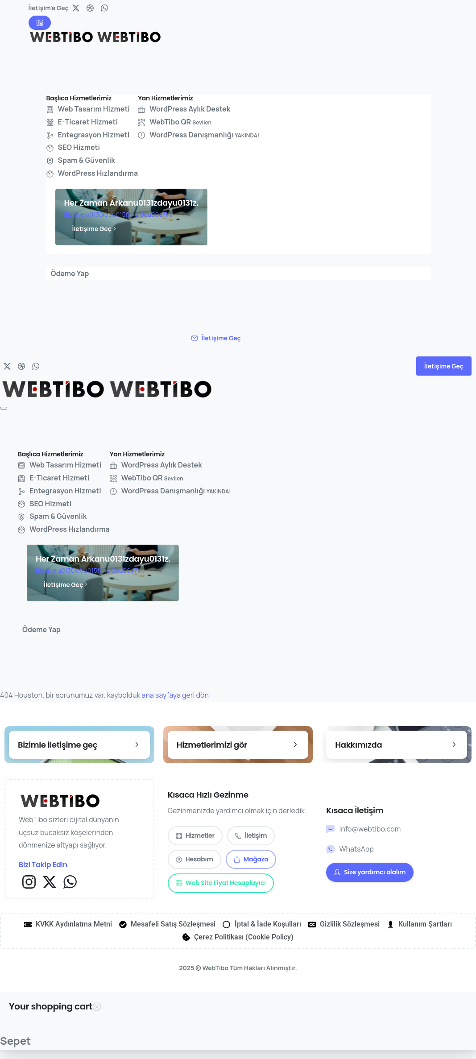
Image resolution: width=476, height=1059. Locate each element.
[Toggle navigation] (3, 408)
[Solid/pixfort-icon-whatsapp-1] (70, 881)
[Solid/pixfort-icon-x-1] (49, 881)
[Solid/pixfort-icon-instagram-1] (29, 881)
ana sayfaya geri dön (175, 695)
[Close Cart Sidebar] (96, 1006)
